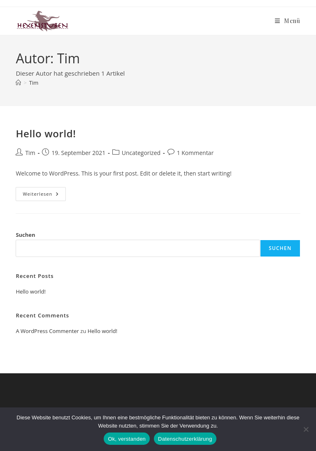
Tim (33, 82)
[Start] (18, 82)
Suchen (25, 234)
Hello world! (46, 133)
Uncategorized (141, 153)
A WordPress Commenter (47, 331)
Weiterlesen (44, 195)
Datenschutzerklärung (185, 439)
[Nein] (306, 429)
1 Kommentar (195, 153)
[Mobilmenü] (287, 21)
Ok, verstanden (127, 439)
